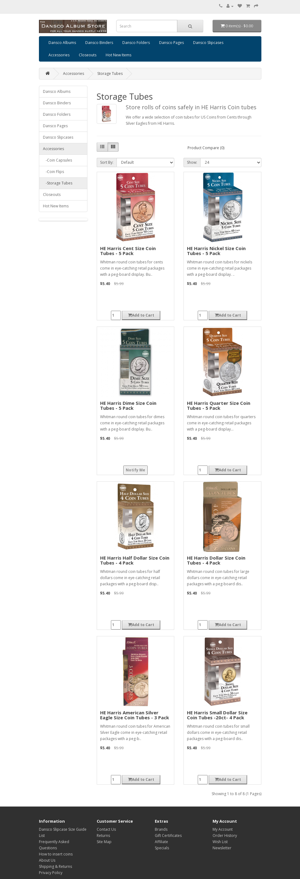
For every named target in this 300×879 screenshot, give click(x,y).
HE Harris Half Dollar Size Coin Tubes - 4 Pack (134, 560)
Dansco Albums (62, 42)
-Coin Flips (53, 171)
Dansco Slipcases (208, 42)
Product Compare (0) (206, 147)
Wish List (220, 841)
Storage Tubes (110, 73)
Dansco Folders (136, 42)
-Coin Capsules (57, 160)
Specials (162, 848)
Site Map (104, 841)
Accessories (59, 55)
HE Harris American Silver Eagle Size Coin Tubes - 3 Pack (134, 715)
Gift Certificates (168, 835)
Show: (192, 162)
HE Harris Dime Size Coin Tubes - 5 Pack (128, 405)
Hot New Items (118, 55)
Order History (225, 835)
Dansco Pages (171, 42)
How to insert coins (56, 854)
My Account (223, 829)
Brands (161, 829)
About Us (47, 860)
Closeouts (87, 55)
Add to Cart (141, 315)
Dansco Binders (99, 42)
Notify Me (135, 470)
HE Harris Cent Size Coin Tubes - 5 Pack (128, 251)
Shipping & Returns (55, 866)
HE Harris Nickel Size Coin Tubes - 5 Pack (216, 251)
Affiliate (161, 841)
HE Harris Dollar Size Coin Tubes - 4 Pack (216, 560)
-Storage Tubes (57, 183)
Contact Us (106, 829)
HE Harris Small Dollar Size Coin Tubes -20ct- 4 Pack (217, 715)
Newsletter (222, 848)
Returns (103, 835)
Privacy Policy (50, 872)
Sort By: (106, 162)
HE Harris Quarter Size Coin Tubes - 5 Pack (218, 405)
